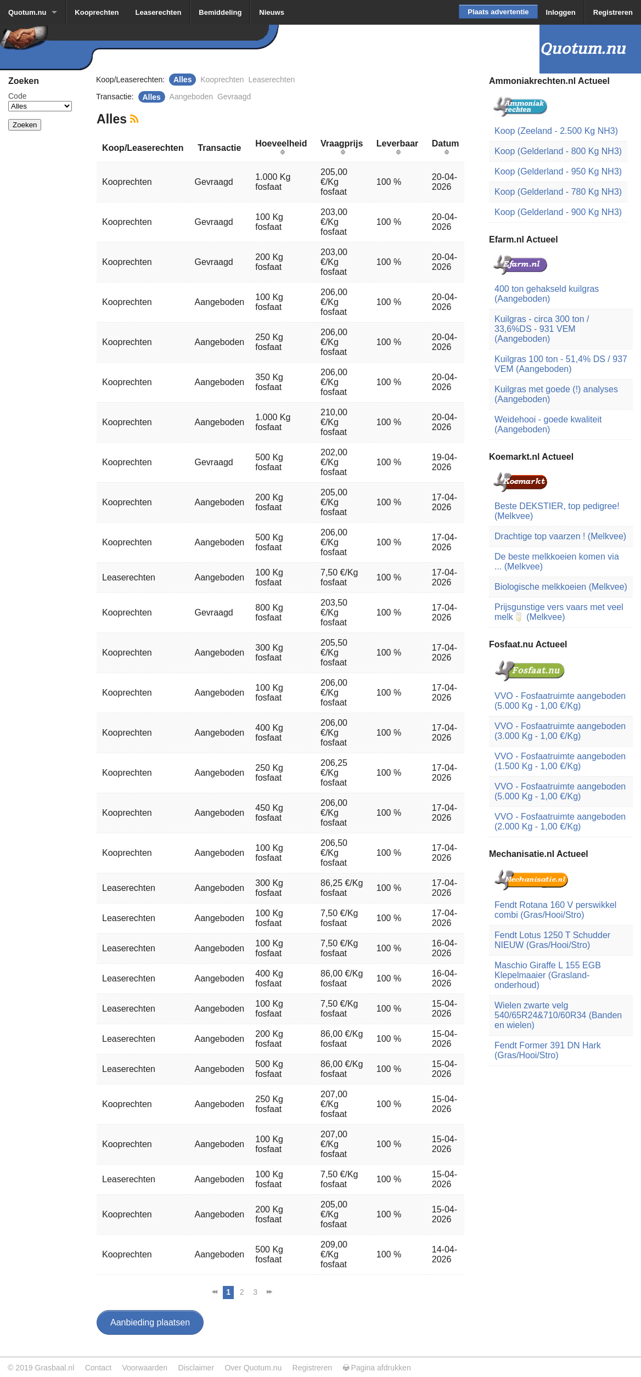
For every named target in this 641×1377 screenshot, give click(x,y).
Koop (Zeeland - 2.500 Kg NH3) (556, 131)
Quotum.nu (27, 12)
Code (17, 96)
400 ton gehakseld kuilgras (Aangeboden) (546, 293)
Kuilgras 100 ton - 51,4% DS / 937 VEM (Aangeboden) (560, 364)
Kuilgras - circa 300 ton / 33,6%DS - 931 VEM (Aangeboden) (541, 328)
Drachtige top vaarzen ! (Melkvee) (560, 536)
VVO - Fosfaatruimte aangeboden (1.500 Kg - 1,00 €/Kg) (560, 761)
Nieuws (271, 12)
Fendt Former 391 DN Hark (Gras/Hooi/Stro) (547, 1050)
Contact (98, 1367)
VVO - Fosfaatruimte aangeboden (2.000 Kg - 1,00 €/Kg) (560, 821)
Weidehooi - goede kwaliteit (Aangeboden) (547, 424)
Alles (182, 79)
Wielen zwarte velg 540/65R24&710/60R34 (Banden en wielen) (558, 1015)
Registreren (613, 12)
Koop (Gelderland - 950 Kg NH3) (558, 171)
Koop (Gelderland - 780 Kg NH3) (558, 191)
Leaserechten (159, 12)
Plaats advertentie (498, 12)
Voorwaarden (144, 1367)
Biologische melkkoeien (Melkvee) (560, 586)
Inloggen (561, 12)
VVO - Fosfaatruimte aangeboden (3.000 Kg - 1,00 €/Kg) (560, 731)
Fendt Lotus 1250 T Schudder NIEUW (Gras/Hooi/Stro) (552, 940)
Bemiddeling (220, 12)
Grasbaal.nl (54, 1367)
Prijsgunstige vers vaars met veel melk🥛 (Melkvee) (558, 612)
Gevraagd (234, 96)
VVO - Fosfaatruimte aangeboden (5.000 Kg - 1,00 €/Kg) (560, 700)
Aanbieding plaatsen (150, 1322)
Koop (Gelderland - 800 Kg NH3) (558, 151)
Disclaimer (196, 1367)
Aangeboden (191, 96)
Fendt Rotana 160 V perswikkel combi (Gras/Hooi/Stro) (555, 909)
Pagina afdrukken (377, 1367)
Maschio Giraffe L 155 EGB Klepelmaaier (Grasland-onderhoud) (547, 975)
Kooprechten (97, 12)
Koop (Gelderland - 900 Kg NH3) (558, 212)
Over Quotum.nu (253, 1367)
